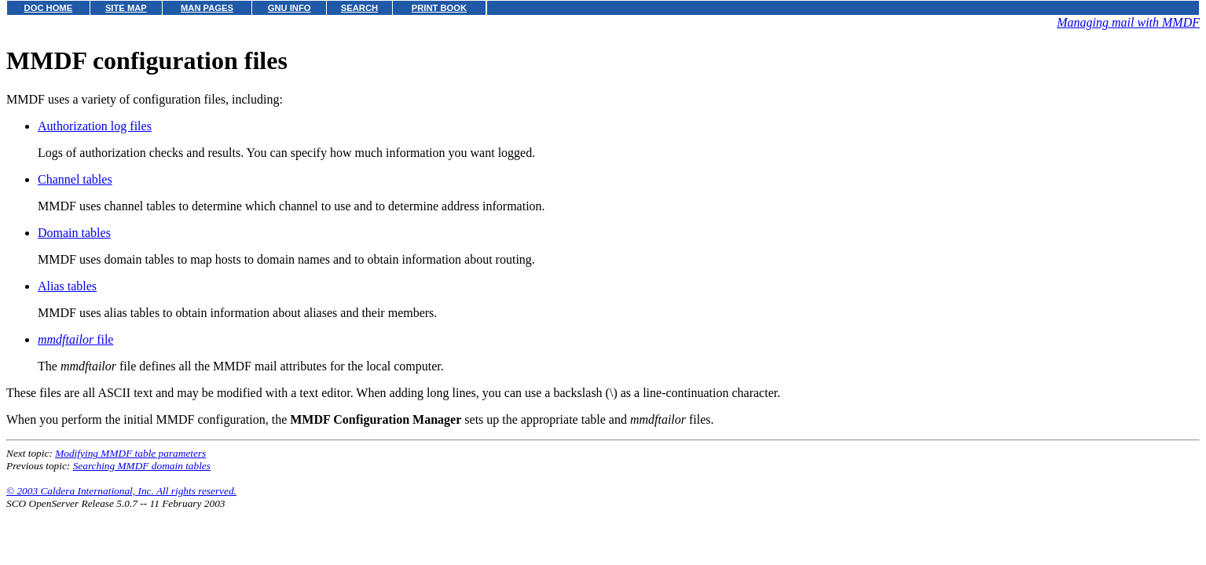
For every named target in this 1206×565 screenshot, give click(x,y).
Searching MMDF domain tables (142, 466)
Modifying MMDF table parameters (130, 453)
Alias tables (67, 286)
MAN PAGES (207, 8)
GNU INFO (289, 8)
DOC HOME (48, 8)
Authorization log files (95, 126)
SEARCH (359, 8)
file (75, 339)
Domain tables (74, 232)
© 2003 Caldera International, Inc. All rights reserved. (121, 491)
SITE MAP (126, 8)
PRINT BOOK (439, 8)
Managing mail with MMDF (1128, 22)
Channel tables (75, 179)
